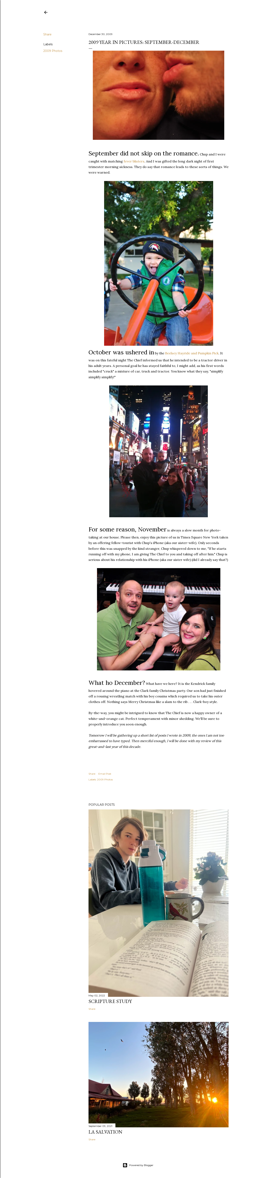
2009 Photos (52, 51)
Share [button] (47, 34)
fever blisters (134, 161)
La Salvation (105, 1132)
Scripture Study (110, 1001)
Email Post (104, 773)
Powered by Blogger (138, 1165)
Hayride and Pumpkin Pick (191, 353)
